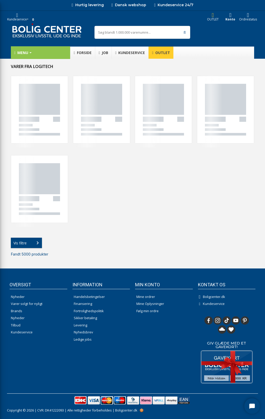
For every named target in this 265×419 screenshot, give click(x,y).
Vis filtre (27, 243)
